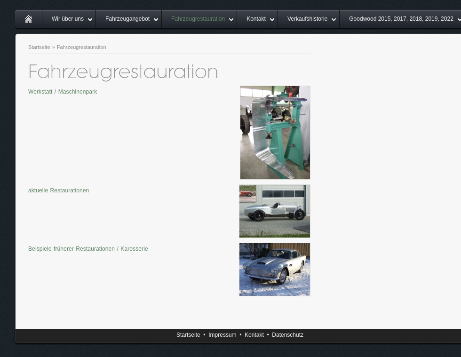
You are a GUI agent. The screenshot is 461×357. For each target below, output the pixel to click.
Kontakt (256, 19)
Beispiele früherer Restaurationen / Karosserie (88, 249)
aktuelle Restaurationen (58, 190)
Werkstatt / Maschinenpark (62, 91)
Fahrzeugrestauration (198, 19)
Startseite (39, 47)
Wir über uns (68, 19)
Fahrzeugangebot (127, 19)
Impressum (222, 335)
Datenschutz (287, 335)
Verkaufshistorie (307, 19)
